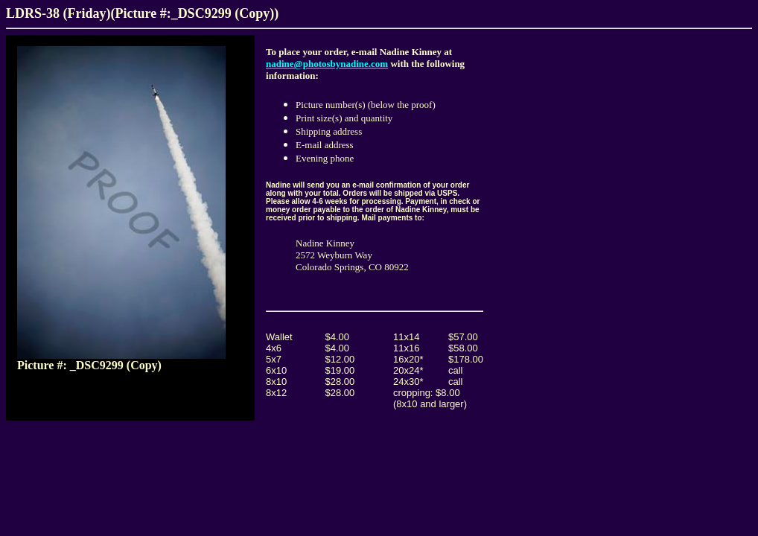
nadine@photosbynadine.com (327, 63)
